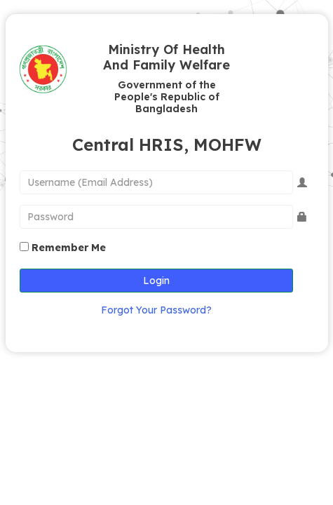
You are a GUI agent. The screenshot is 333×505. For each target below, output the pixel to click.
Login (156, 280)
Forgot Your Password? (156, 310)
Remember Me (69, 247)
